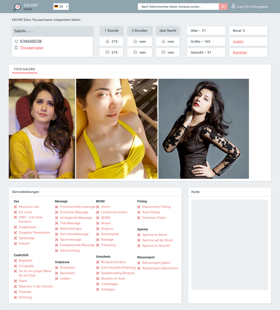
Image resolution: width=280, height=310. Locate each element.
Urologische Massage (76, 218)
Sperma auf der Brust (157, 240)
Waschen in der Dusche (36, 286)
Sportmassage (70, 240)
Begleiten (25, 261)
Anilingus (108, 289)
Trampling (108, 245)
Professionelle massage (77, 207)
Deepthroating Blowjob (117, 273)
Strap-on (107, 229)
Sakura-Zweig (70, 250)
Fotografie (26, 266)
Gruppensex (27, 227)
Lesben (65, 278)
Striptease (67, 268)
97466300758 (31, 41)
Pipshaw (25, 292)
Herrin (105, 207)
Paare (23, 281)
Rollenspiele (110, 234)
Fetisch (24, 243)
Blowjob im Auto (113, 278)
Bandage (107, 240)
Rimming (25, 297)
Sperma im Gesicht (156, 246)
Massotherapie (71, 229)
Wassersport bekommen (160, 268)
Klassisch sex (29, 207)
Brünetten (240, 52)
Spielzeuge (27, 238)
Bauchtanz (67, 273)
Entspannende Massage (77, 245)
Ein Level (25, 212)
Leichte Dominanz (114, 212)
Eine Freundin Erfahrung (118, 268)
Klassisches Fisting (156, 207)
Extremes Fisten (154, 218)
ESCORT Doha (21, 19)
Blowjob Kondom (113, 262)
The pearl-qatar (42, 19)
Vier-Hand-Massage (74, 234)
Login (250, 6)
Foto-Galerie (24, 69)
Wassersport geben (156, 263)
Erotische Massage (74, 212)
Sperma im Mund (154, 235)
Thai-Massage (70, 223)
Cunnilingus (109, 284)
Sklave (106, 223)
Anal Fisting (150, 212)
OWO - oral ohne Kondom (30, 219)
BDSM (105, 218)
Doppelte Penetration (34, 233)
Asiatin (238, 42)
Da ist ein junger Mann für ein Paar (35, 273)
